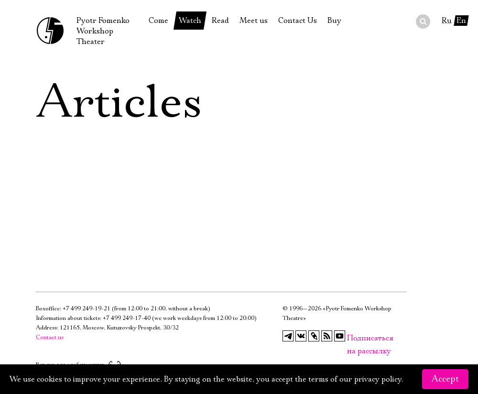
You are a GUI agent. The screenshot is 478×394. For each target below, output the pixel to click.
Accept (445, 379)
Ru (447, 20)
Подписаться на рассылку (352, 338)
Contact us (50, 337)
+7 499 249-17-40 (127, 318)
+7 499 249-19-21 (86, 308)
